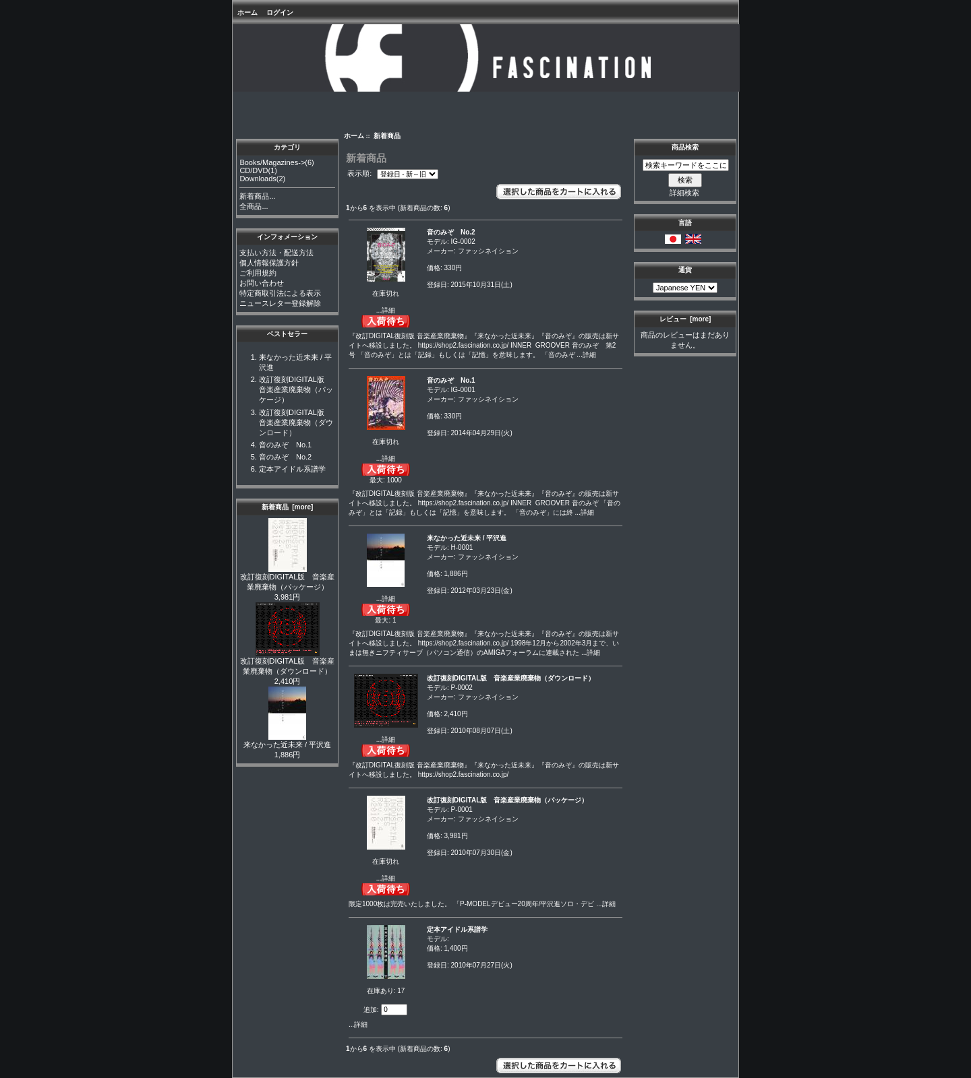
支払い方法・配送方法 (276, 253)
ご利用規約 (257, 273)
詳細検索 (684, 193)
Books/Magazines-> (272, 162)
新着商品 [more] (288, 507)
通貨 (685, 270)
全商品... (253, 206)
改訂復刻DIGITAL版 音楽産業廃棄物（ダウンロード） (296, 422)
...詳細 (385, 310)
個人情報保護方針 (269, 263)
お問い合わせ (261, 283)
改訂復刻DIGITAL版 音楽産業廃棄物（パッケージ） (296, 389)
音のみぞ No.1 (285, 445)
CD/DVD (253, 170)
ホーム (247, 12)
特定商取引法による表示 (280, 293)
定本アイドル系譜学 (292, 469)
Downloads (257, 179)
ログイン (279, 12)
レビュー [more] (685, 319)
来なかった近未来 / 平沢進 (287, 741)
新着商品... (257, 196)
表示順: (360, 174)
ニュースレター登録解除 (280, 303)
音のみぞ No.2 (285, 457)
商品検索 (685, 147)
